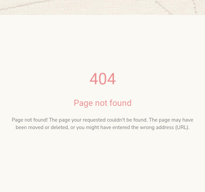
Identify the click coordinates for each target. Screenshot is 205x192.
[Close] (7, 7)
